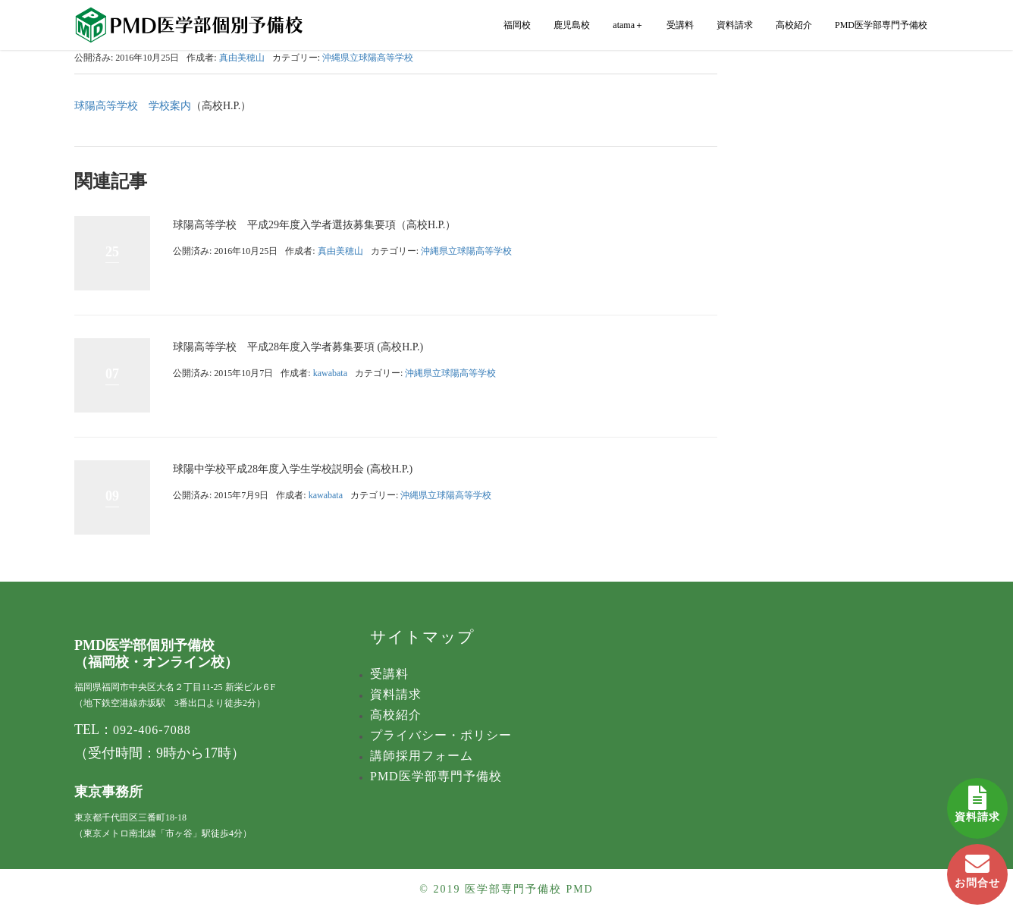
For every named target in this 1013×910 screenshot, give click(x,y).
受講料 (680, 25)
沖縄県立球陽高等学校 (367, 57)
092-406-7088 (152, 729)
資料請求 (977, 800)
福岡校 (517, 25)
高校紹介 (794, 25)
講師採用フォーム (421, 755)
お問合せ (977, 866)
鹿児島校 (572, 25)
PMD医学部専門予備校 (881, 25)
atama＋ (628, 25)
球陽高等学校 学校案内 (132, 105)
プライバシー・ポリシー (441, 735)
